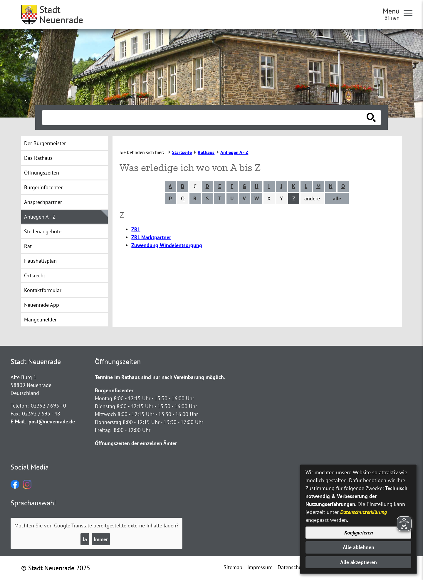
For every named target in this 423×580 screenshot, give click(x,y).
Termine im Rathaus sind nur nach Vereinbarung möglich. (160, 377)
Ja (85, 539)
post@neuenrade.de (51, 421)
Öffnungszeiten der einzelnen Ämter (136, 443)
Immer (101, 539)
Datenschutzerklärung (363, 512)
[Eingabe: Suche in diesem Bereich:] (205, 117)
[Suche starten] (371, 117)
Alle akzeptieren (358, 562)
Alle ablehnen (358, 547)
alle (337, 198)
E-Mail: (18, 421)
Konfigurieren (358, 532)
